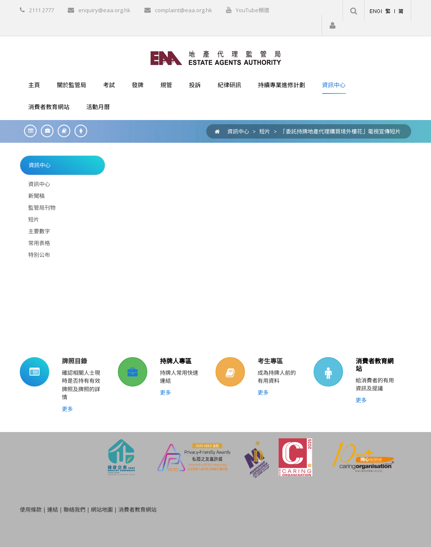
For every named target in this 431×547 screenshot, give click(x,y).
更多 (67, 409)
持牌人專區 (176, 361)
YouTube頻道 (252, 10)
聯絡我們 (74, 509)
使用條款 (31, 509)
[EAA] (215, 57)
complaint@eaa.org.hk (183, 10)
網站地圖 (102, 509)
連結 (52, 509)
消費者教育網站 (375, 365)
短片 (264, 131)
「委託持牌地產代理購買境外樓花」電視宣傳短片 (340, 131)
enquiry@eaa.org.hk (104, 10)
